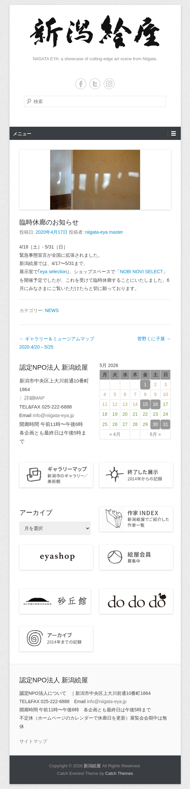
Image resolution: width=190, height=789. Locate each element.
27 (125, 424)
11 (104, 404)
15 (145, 404)
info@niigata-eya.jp (53, 415)
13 (125, 404)
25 (104, 424)
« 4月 (114, 434)
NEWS (52, 310)
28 (135, 424)
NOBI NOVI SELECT (141, 271)
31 (165, 424)
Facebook (80, 83)
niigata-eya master (104, 232)
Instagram (109, 83)
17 (165, 404)
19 (115, 414)
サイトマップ (33, 741)
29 (145, 424)
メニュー (22, 133)
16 (155, 404)
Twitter (95, 83)
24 (165, 414)
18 (104, 414)
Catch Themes (119, 773)
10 (165, 394)
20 (125, 414)
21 (135, 414)
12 (115, 404)
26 (115, 424)
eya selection (53, 271)
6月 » (155, 434)
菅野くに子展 (154, 338)
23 (155, 414)
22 (145, 414)
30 (155, 424)
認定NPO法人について (42, 693)
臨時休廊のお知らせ (49, 222)
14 (135, 404)
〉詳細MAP (32, 398)
